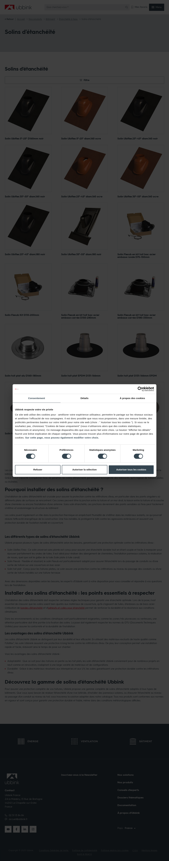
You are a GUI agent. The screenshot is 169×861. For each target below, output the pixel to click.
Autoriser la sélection (84, 469)
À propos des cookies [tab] (132, 398)
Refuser (37, 469)
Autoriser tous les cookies (131, 469)
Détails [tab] (84, 398)
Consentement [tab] (36, 398)
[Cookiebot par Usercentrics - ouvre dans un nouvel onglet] (140, 389)
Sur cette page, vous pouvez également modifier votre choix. (62, 437)
